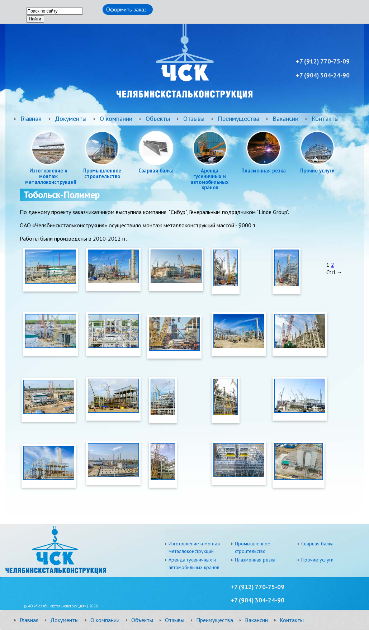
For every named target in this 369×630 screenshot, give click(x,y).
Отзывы (193, 118)
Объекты (158, 118)
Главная (31, 118)
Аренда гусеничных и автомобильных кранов (209, 179)
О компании (116, 118)
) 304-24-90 (261, 600)
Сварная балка (156, 171)
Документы (70, 118)
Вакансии (285, 118)
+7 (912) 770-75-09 (257, 587)
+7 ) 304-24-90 (323, 75)
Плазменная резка (263, 171)
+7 (235, 600)
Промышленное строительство (102, 173)
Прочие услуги (317, 171)
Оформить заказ (126, 9)
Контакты (325, 118)
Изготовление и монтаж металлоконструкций (48, 176)
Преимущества (238, 118)
